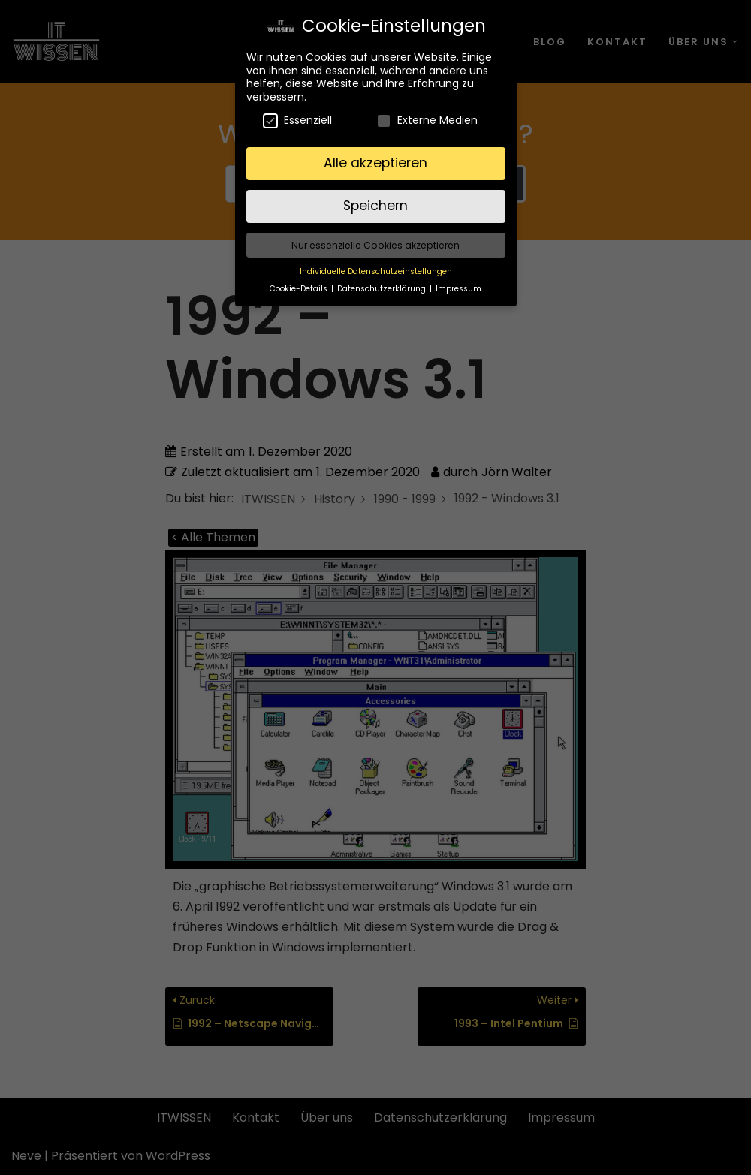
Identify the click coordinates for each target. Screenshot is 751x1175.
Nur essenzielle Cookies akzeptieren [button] (375, 237)
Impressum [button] (458, 281)
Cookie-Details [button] (300, 281)
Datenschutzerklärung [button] (382, 281)
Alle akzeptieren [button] (375, 155)
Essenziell (297, 113)
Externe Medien (427, 113)
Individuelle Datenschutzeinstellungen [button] (376, 264)
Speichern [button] (375, 198)
